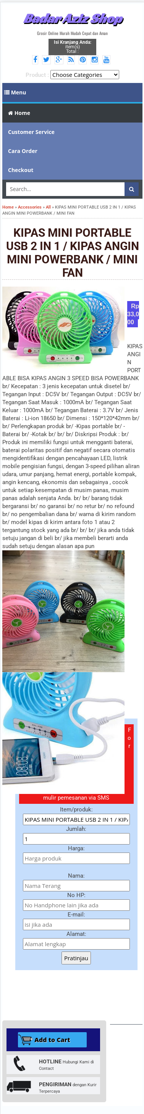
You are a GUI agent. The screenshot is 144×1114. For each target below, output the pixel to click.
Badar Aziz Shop (72, 18)
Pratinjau (76, 958)
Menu (15, 92)
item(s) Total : (72, 47)
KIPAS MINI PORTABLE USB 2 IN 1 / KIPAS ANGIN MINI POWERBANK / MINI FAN (72, 252)
